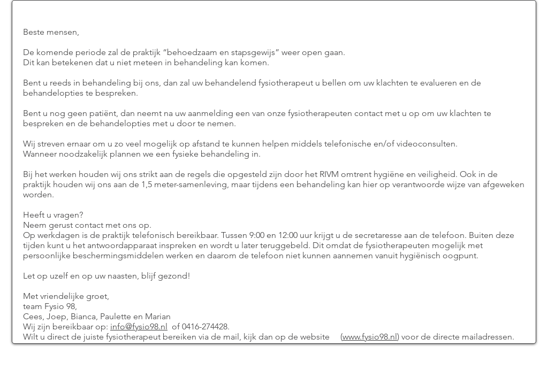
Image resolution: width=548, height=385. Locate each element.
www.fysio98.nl (369, 337)
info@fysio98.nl (139, 326)
